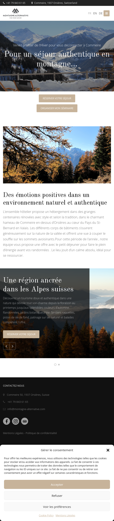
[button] (108, 450)
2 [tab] (59, 364)
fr (89, 13)
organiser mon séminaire (57, 108)
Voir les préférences (57, 507)
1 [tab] (55, 364)
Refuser (57, 496)
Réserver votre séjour (57, 98)
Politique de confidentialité (41, 433)
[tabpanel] (57, 313)
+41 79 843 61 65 (14, 3)
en (95, 13)
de (101, 13)
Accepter (57, 484)
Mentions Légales (65, 515)
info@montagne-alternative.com (24, 409)
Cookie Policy (46, 515)
